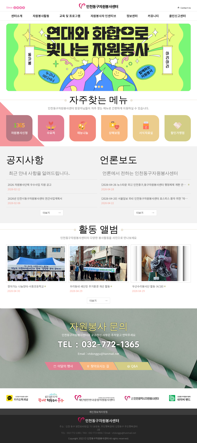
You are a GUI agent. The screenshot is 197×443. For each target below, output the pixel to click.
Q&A (132, 366)
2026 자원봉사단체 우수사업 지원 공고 (29, 185)
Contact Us (186, 7)
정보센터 (132, 16)
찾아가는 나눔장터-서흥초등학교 (26, 286)
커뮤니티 (153, 16)
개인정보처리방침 (98, 412)
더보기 (46, 213)
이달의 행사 (63, 366)
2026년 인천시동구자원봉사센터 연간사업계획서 (35, 198)
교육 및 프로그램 (69, 16)
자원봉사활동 (41, 16)
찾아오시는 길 (97, 366)
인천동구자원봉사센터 (98, 6)
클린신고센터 (177, 16)
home (178, 7)
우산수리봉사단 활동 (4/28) (147, 286)
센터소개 (16, 16)
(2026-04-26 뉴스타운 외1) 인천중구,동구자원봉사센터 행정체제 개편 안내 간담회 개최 (144, 185)
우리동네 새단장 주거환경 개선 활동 (90, 286)
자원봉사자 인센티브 (103, 16)
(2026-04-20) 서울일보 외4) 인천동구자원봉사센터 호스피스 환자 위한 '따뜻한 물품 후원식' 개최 (145, 198)
